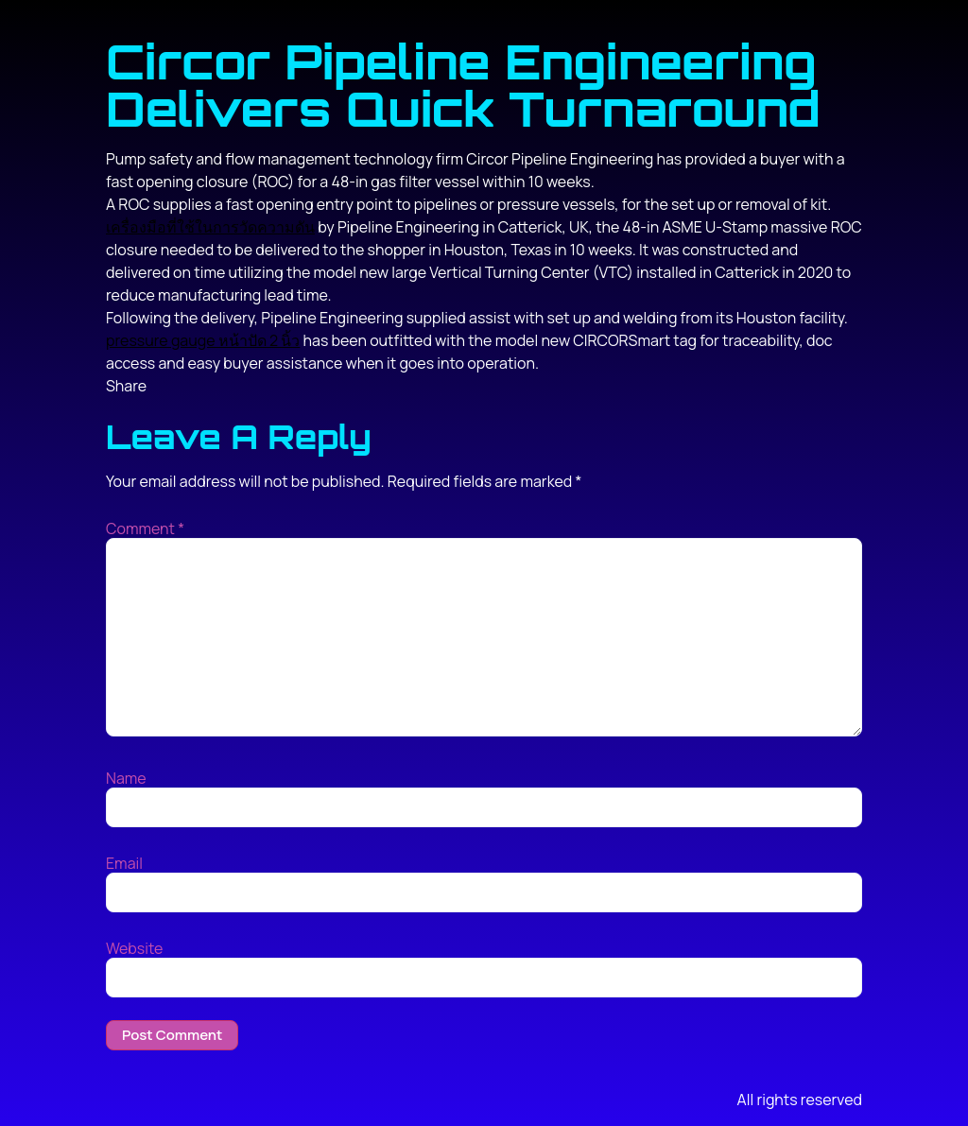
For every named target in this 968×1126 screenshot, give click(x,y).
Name (126, 778)
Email (124, 863)
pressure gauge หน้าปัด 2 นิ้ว (203, 340)
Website (134, 948)
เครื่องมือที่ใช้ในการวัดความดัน (210, 227)
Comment (145, 528)
